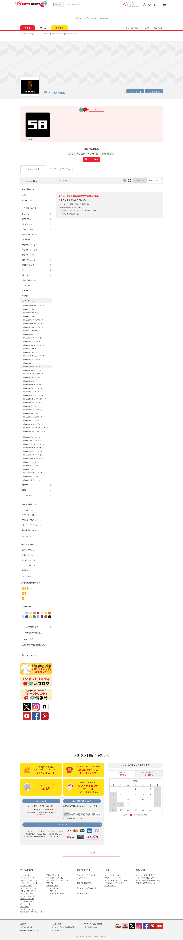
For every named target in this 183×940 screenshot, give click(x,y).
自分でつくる (82, 878)
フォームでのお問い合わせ (146, 878)
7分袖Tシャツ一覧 (27, 898)
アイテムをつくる (83, 870)
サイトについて (110, 885)
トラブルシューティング (113, 883)
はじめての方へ (83, 893)
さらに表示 (25, 536)
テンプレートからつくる (86, 875)
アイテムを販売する (84, 883)
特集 (63, 214)
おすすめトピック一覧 (54, 878)
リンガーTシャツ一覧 (28, 891)
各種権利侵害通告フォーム (146, 883)
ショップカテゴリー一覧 (55, 893)
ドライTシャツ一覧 (27, 878)
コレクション (154, 91)
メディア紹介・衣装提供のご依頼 (148, 880)
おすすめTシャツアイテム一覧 (31, 912)
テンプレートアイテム (60, 169)
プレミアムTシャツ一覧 (29, 880)
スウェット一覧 (26, 901)
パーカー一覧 (25, 904)
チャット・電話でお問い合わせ (147, 875)
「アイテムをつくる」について (115, 880)
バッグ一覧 (24, 906)
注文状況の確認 (133, 6)
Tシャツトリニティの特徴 (86, 888)
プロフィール (135, 91)
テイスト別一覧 (52, 888)
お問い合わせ (158, 28)
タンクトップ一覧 (27, 893)
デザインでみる (154, 180)
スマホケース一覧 (26, 909)
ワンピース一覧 (26, 885)
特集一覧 (49, 883)
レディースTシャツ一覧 (28, 883)
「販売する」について (112, 878)
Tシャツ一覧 (24, 875)
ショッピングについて (112, 875)
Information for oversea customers (91, 18)
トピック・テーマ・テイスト (72, 210)
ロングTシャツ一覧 (27, 896)
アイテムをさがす (26, 870)
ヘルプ (146, 28)
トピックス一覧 (52, 885)
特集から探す (30, 655)
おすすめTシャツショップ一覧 (57, 880)
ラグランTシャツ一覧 (28, 888)
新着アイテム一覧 (52, 875)
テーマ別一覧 (51, 891)
